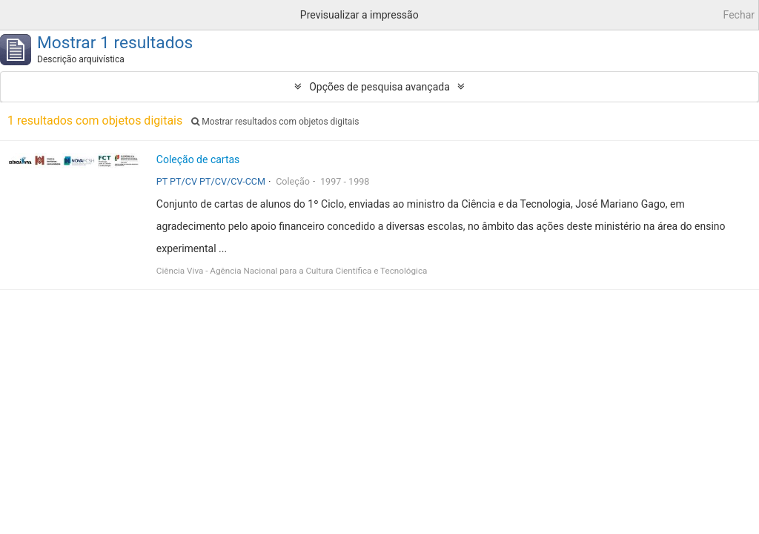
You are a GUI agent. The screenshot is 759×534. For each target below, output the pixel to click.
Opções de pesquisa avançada (379, 87)
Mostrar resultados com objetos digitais (275, 121)
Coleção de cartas (198, 159)
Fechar (739, 15)
